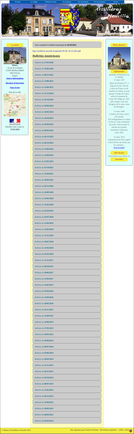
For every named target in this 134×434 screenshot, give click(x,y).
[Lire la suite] (119, 148)
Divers (116, 2)
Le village (34, 2)
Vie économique (99, 2)
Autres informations (15, 78)
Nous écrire (15, 87)
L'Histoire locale (50, 2)
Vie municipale (83, 2)
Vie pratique (66, 2)
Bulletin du (44, 62)
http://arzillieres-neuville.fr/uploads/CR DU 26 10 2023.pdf (57, 51)
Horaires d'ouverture (15, 83)
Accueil (17, 2)
